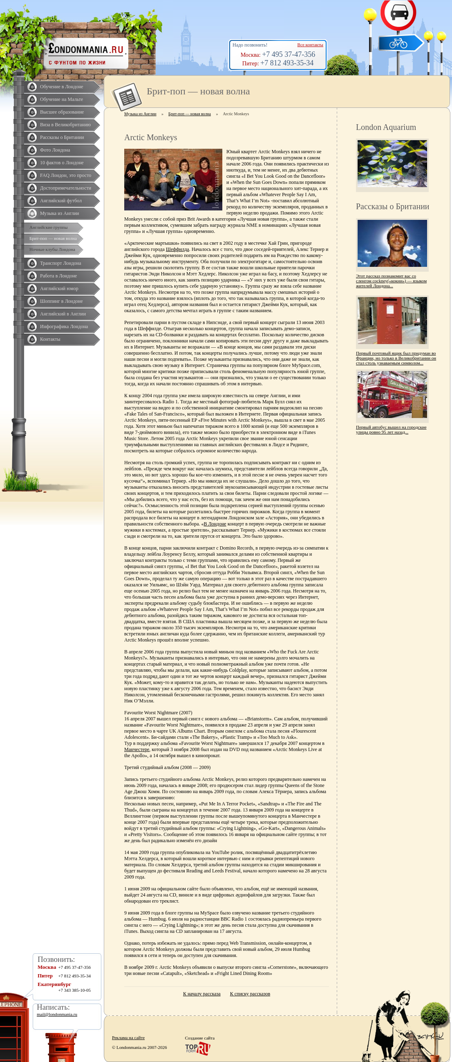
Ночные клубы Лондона (52, 249)
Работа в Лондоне (58, 276)
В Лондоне (215, 524)
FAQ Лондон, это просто (65, 175)
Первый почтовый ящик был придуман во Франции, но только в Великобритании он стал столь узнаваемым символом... (396, 358)
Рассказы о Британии (62, 137)
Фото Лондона (55, 150)
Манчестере (136, 749)
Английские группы (48, 227)
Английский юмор (59, 288)
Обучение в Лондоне (61, 86)
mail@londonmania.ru (57, 1014)
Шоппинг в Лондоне (61, 301)
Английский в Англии (63, 314)
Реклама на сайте (128, 1037)
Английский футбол (61, 200)
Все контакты (310, 44)
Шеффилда (177, 249)
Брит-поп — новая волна (53, 238)
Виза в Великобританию (65, 124)
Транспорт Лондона (60, 263)
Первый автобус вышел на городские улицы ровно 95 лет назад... (391, 429)
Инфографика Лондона (64, 326)
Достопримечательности (65, 188)
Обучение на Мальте (61, 99)
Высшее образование (62, 112)
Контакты (50, 339)
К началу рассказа (202, 994)
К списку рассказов (250, 994)
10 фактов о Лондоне (62, 162)
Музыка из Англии (59, 213)
